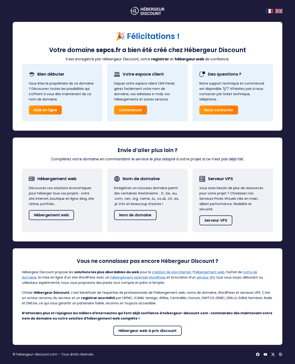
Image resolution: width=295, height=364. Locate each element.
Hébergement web (51, 215)
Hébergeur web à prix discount (147, 330)
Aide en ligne (45, 110)
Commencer (130, 110)
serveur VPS (206, 277)
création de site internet (171, 272)
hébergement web (209, 272)
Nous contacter (218, 110)
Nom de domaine (135, 215)
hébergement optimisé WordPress (138, 277)
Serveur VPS (215, 220)
